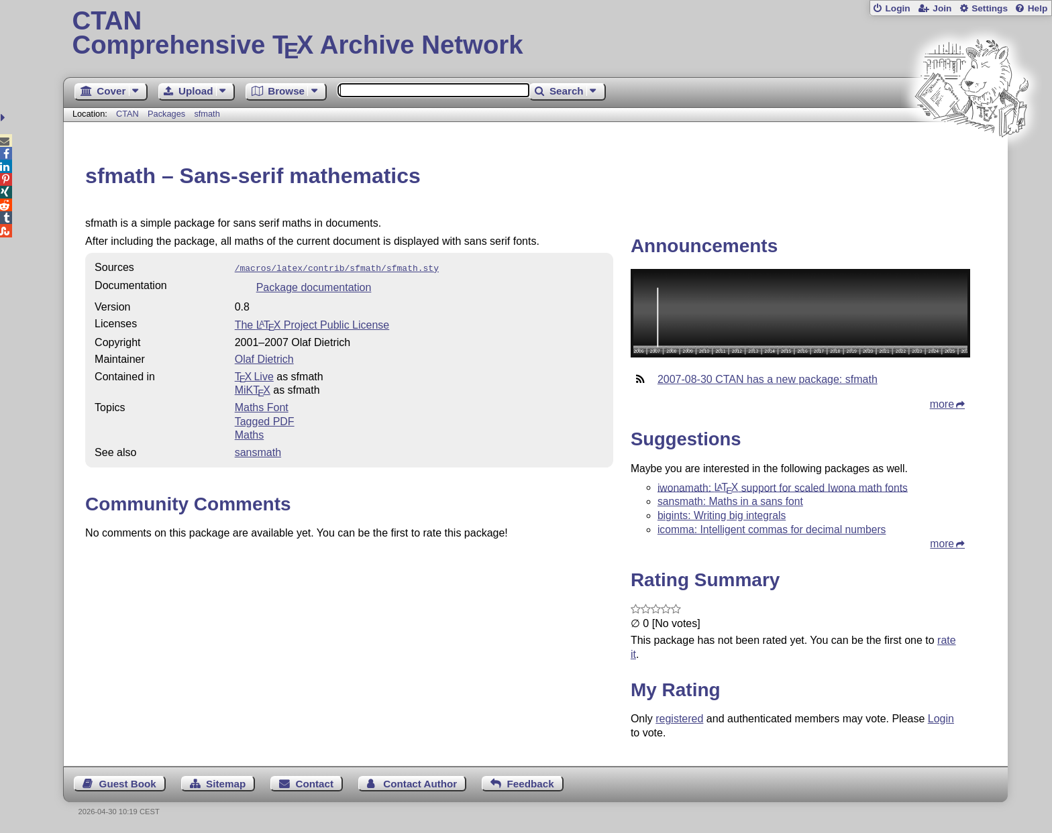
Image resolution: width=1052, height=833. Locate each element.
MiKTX (252, 388)
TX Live (254, 375)
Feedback (530, 783)
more (942, 404)
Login (897, 8)
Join (942, 8)
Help (1038, 8)
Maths (249, 433)
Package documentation (314, 286)
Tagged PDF (265, 420)
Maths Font (261, 406)
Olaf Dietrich (264, 358)
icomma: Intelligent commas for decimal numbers (772, 529)
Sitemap (226, 783)
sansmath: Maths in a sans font (730, 501)
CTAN (127, 114)
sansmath (258, 451)
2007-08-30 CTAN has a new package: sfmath (768, 379)
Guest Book (127, 783)
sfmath (206, 114)
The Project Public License (312, 323)
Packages (168, 114)
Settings (989, 8)
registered (679, 718)
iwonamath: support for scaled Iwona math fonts (783, 487)
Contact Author (420, 783)
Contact (315, 783)
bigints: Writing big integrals (722, 515)
